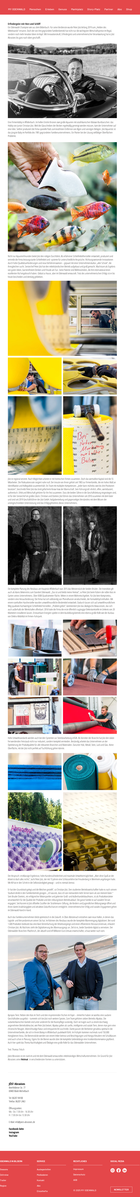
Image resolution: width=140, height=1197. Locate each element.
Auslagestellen (44, 1169)
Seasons (4, 1169)
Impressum (78, 1169)
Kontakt (40, 1180)
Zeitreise (4, 1174)
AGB (75, 1180)
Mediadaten (42, 1174)
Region (3, 1185)
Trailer (3, 1180)
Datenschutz (79, 1174)
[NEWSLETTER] (121, 1189)
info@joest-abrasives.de (25, 1122)
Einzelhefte (42, 1191)
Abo (38, 1185)
